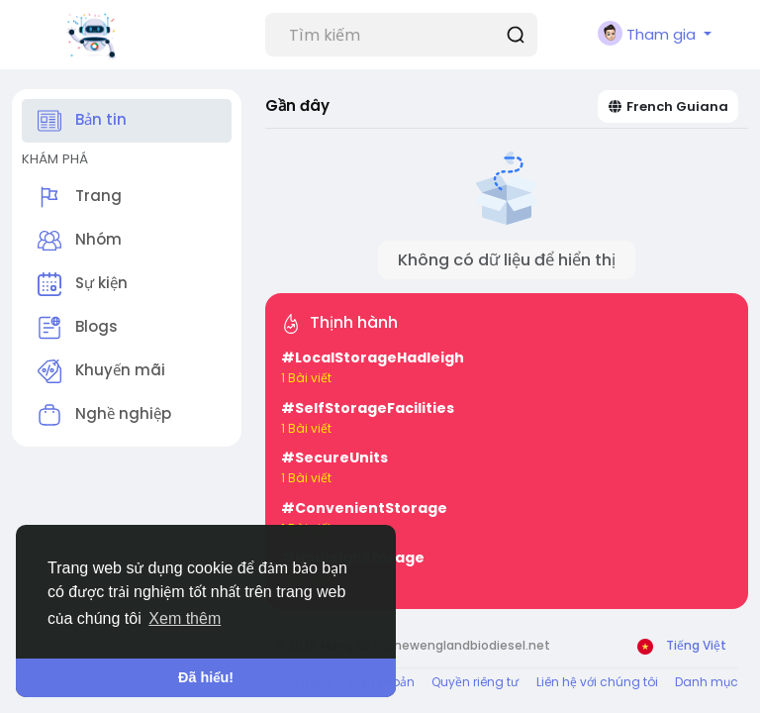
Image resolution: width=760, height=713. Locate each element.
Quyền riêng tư (475, 681)
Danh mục (706, 681)
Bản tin (82, 121)
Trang (80, 197)
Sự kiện (83, 284)
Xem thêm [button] (184, 618)
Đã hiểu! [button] (206, 677)
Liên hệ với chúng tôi (597, 681)
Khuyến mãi (101, 371)
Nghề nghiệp (104, 415)
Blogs (78, 328)
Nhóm (80, 241)
